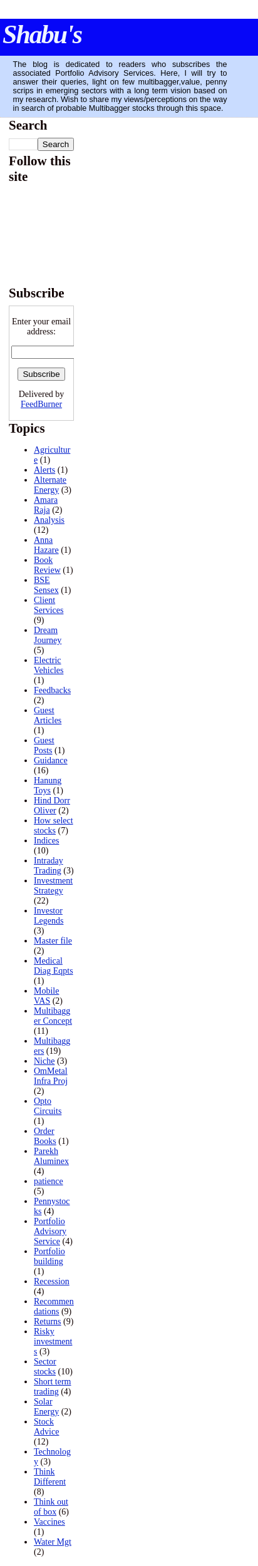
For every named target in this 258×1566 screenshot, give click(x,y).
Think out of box (51, 1507)
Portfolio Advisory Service (50, 1231)
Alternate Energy (50, 485)
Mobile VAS (46, 996)
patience (48, 1181)
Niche (44, 1061)
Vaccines (49, 1522)
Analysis (49, 520)
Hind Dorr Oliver (52, 805)
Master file (53, 940)
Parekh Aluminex (51, 1156)
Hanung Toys (47, 785)
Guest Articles (47, 715)
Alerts (44, 470)
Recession (52, 1281)
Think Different (50, 1476)
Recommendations (54, 1306)
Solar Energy (46, 1406)
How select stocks (53, 825)
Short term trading (52, 1386)
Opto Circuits (47, 1106)
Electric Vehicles (48, 665)
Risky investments (53, 1341)
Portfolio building (49, 1256)
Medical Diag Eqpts (53, 966)
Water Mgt (52, 1542)
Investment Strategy (53, 885)
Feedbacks (52, 690)
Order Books (45, 1136)
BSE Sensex (46, 585)
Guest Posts (44, 745)
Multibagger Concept (53, 1016)
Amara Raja (46, 505)
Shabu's (42, 34)
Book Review (47, 565)
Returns (47, 1321)
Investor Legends (48, 915)
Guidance (51, 760)
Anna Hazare (46, 545)
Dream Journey (47, 635)
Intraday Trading (48, 865)
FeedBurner (41, 404)
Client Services (48, 605)
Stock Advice (46, 1426)
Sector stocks (45, 1366)
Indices (46, 840)
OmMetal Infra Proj (51, 1076)
